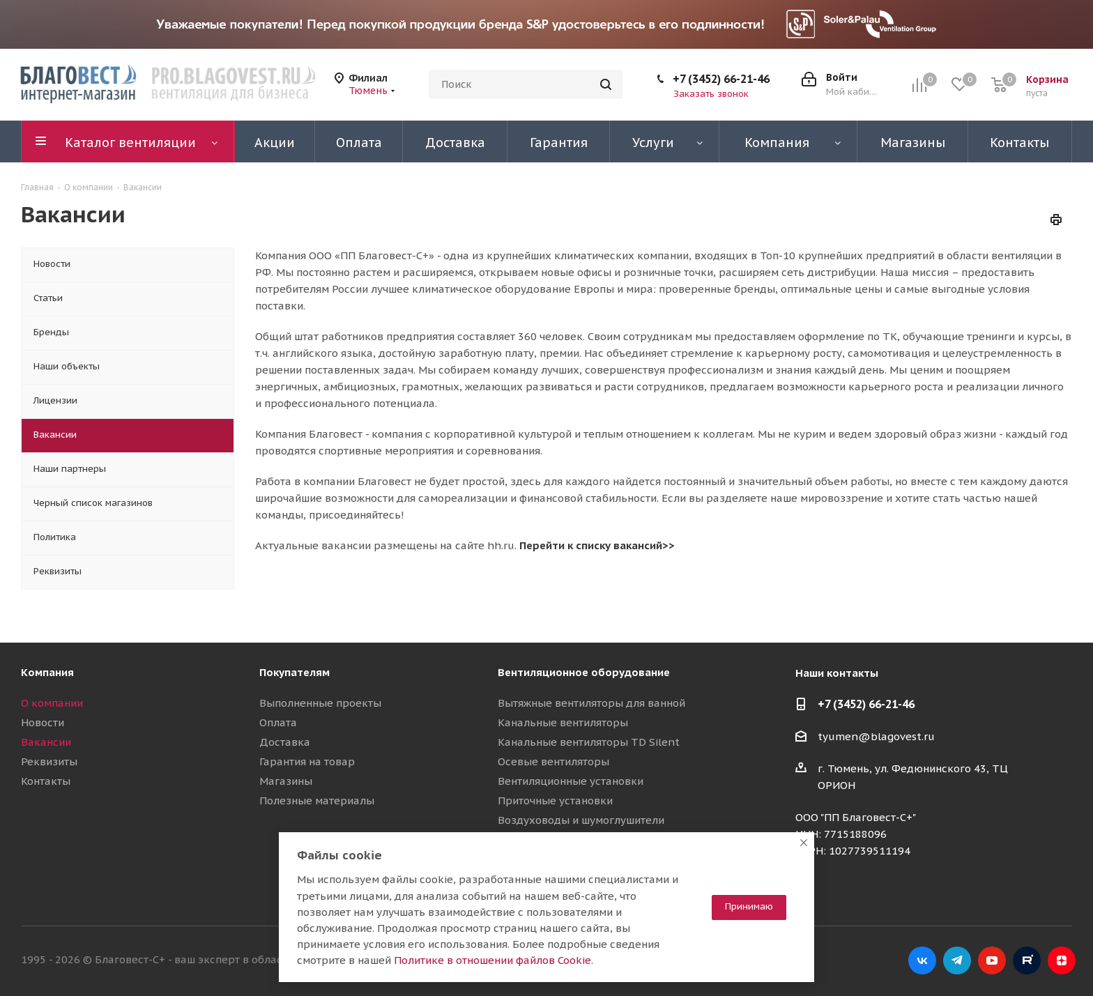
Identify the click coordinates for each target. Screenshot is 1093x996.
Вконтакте (922, 960)
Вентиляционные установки (570, 781)
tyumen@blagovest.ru (876, 736)
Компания (47, 672)
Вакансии (46, 742)
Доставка (284, 742)
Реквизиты (49, 761)
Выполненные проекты (320, 703)
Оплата (278, 722)
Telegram (957, 960)
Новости (42, 722)
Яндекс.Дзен (1062, 960)
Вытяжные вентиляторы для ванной (591, 703)
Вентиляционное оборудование (584, 672)
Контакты (45, 781)
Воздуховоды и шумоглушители (581, 820)
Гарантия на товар (307, 761)
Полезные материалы (316, 800)
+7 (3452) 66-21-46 (721, 79)
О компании (52, 703)
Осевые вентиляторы (553, 761)
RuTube (1027, 960)
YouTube (992, 960)
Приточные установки (555, 800)
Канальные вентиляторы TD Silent (589, 742)
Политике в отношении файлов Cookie (492, 960)
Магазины (285, 781)
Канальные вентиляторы (563, 722)
